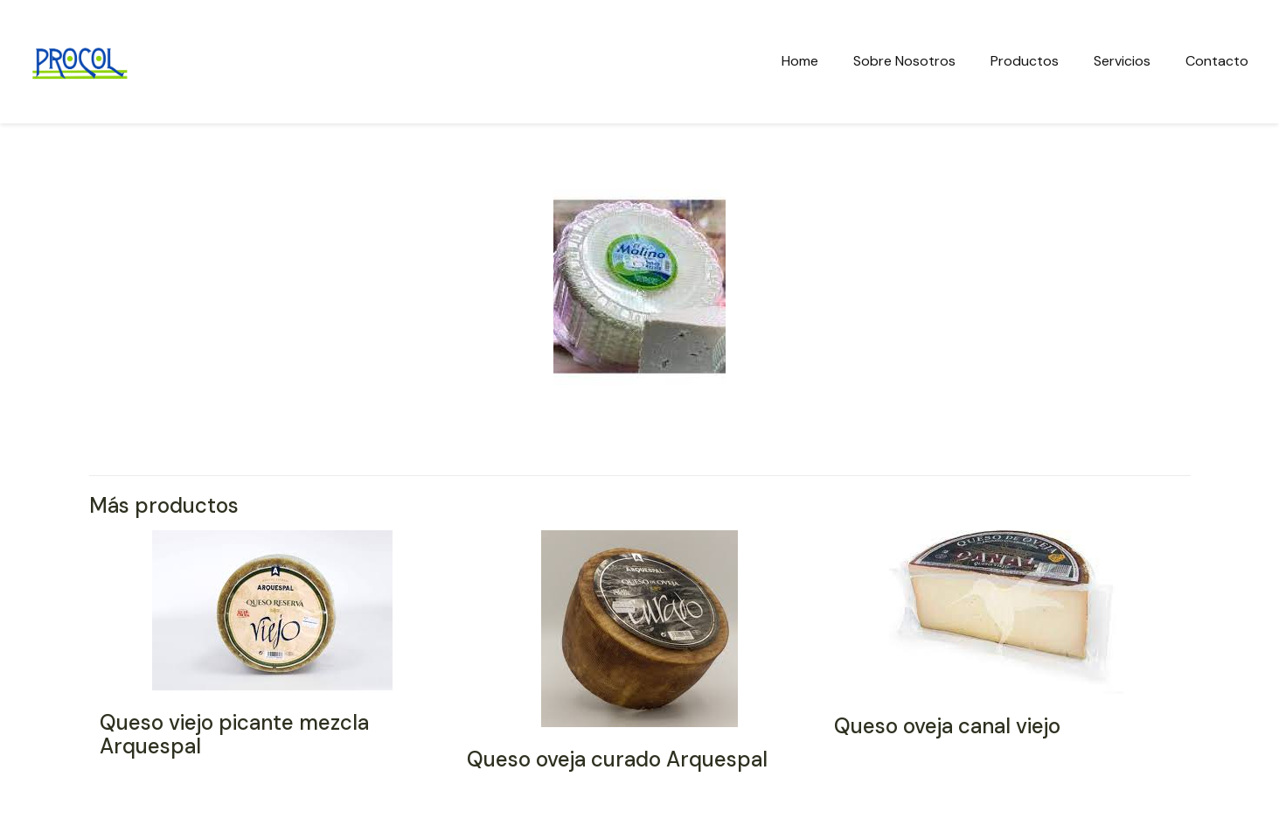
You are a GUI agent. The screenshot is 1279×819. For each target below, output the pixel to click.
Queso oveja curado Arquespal (617, 759)
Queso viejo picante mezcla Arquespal (234, 734)
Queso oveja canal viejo (947, 725)
